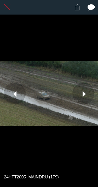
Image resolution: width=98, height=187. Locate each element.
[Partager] (77, 7)
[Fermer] (7, 7)
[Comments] (90, 7)
